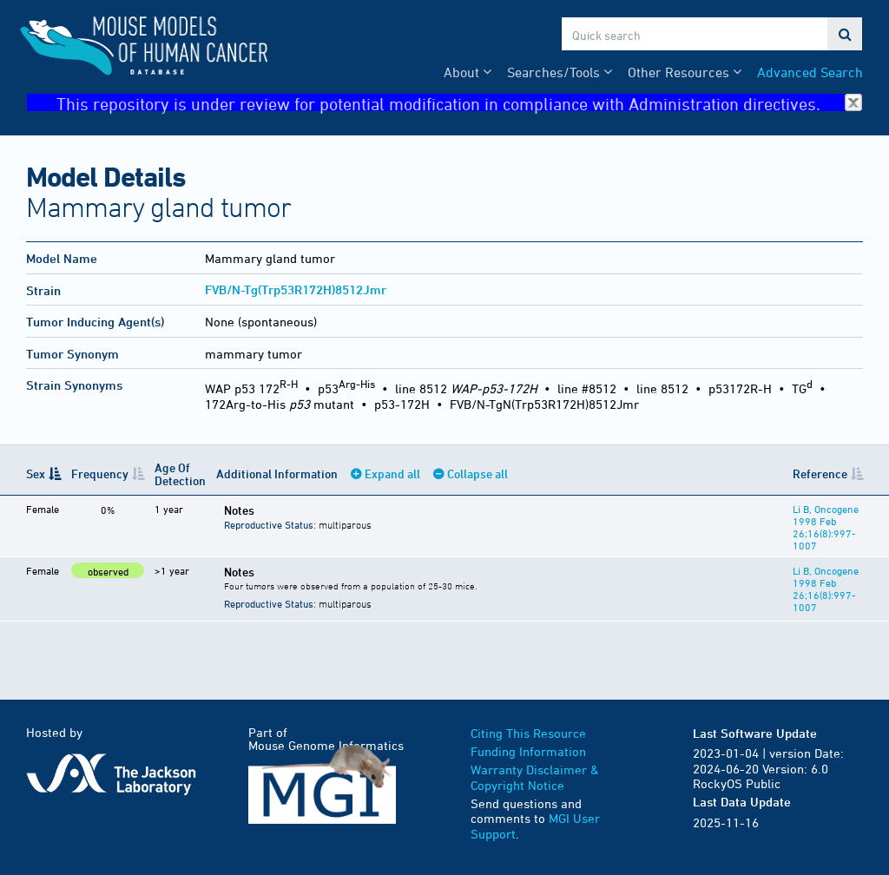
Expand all (392, 473)
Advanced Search (810, 72)
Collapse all (477, 473)
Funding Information (528, 751)
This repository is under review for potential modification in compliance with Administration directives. (459, 103)
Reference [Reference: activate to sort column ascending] (820, 473)
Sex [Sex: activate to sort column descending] (35, 473)
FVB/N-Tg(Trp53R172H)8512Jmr (295, 289)
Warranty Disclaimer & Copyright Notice (535, 777)
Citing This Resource (528, 733)
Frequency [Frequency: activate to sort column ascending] (99, 473)
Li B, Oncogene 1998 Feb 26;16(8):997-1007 (826, 527)
